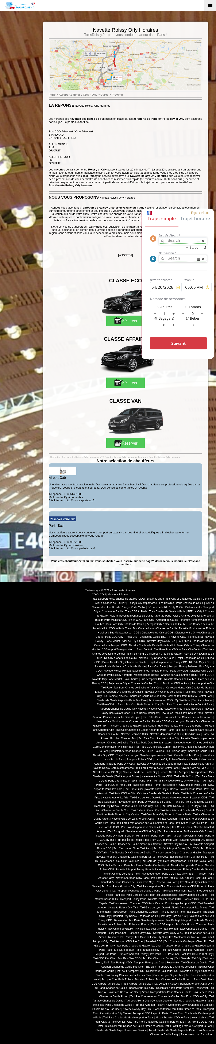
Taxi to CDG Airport (162, 924)
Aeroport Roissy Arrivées (183, 666)
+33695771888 (73, 542)
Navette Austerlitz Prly (115, 797)
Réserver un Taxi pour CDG (162, 971)
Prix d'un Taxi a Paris (200, 861)
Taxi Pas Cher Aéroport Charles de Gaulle (154, 996)
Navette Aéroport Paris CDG (158, 873)
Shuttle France (159, 670)
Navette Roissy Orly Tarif (123, 907)
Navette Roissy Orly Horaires (182, 780)
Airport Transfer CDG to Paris (172, 1017)
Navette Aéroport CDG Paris (132, 877)
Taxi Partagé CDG (121, 962)
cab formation (204, 1034)
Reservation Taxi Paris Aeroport (174, 987)
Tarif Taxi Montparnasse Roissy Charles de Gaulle (178, 894)
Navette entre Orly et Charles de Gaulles (189, 1004)
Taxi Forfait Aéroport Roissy (169, 848)
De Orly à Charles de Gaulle (120, 658)
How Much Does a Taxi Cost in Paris (182, 713)
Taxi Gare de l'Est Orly (188, 958)
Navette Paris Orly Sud (109, 835)
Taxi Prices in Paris (191, 789)
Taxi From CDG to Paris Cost (161, 839)
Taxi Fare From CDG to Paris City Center (177, 649)
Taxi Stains (182, 822)
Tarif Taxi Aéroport (166, 818)
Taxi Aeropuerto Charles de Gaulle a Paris (135, 890)
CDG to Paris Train (120, 628)
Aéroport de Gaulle (167, 619)
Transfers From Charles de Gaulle (192, 801)
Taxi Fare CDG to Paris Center (153, 746)
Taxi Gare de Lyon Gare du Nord (159, 907)
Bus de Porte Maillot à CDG (111, 619)
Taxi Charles (131, 679)
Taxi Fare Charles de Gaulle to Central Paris (187, 704)
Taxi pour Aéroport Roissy (198, 949)
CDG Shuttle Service (110, 865)
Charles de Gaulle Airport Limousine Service (121, 1030)
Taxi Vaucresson (118, 903)
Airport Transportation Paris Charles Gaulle (166, 992)
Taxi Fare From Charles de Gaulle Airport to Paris (145, 822)
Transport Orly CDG (139, 932)
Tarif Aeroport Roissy (127, 776)
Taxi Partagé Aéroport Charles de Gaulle (189, 920)
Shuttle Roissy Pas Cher (106, 1009)
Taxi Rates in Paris (142, 810)
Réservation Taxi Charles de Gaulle (186, 962)
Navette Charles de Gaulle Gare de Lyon (142, 696)
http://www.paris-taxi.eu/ (80, 548)
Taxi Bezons (194, 911)
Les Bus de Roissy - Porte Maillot (126, 607)
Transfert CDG (154, 941)
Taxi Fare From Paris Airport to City (159, 738)
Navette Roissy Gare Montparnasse (113, 768)
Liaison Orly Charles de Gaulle (189, 751)
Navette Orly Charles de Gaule (156, 658)
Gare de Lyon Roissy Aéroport (114, 674)
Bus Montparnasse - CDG (124, 632)
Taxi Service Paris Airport (198, 763)
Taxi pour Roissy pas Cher (149, 962)
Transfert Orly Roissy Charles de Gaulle (136, 916)
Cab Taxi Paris (198, 822)
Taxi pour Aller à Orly (137, 1000)
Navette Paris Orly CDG (121, 763)
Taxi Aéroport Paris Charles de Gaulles (135, 911)
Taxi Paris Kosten (202, 700)
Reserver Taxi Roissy (120, 937)
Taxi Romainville (179, 856)
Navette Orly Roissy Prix (178, 844)
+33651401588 (73, 494)
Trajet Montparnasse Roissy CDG (167, 662)
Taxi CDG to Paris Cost (117, 784)
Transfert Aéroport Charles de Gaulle (132, 751)
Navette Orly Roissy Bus (161, 641)
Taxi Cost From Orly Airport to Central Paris (166, 814)
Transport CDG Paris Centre (146, 903)
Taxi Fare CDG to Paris (110, 704)
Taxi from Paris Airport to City (118, 886)
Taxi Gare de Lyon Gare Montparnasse (163, 861)
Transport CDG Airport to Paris (150, 1013)
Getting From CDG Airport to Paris (192, 1026)
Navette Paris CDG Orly (107, 772)
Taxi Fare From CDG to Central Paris (157, 768)
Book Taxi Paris (204, 877)
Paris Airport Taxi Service (137, 983)
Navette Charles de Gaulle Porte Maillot (152, 645)
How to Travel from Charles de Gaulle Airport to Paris (140, 615)
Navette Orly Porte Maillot (107, 679)
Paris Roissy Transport (145, 713)
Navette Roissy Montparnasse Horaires (126, 670)
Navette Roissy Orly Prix (137, 1009)
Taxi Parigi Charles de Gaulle (110, 987)
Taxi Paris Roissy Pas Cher (123, 992)
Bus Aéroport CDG (151, 679)
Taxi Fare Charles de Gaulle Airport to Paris (128, 1017)
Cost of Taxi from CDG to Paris (172, 683)
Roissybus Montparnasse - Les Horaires (151, 603)
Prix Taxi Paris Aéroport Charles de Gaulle (179, 810)
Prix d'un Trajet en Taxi (123, 738)
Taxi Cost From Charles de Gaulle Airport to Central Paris (138, 1026)
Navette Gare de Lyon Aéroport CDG (133, 818)
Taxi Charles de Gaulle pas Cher (183, 941)
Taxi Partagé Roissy (147, 949)
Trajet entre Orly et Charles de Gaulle (130, 683)
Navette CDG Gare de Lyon (168, 721)
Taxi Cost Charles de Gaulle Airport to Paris (141, 729)
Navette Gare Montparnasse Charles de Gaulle (123, 721)
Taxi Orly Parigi (185, 873)
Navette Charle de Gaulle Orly (140, 772)
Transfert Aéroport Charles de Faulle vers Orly (127, 882)
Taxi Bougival (116, 831)
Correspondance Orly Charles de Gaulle (189, 687)
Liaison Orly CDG (149, 806)
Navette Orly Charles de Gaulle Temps (159, 763)
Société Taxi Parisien (137, 835)
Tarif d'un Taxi (193, 734)
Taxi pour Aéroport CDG (130, 971)
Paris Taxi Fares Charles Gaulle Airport (146, 865)
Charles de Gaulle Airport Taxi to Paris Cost (143, 856)
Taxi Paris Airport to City (151, 886)
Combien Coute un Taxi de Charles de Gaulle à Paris (181, 1000)
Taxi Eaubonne (122, 848)
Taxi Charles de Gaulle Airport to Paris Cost (181, 979)
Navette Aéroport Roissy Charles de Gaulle (187, 869)
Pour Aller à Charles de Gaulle (194, 641)
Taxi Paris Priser (133, 789)
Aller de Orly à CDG (133, 641)
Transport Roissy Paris (133, 899)
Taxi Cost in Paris (182, 827)
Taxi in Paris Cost (184, 776)
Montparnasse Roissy (146, 674)
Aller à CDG (206, 674)
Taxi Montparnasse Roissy (184, 937)
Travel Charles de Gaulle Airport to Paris (172, 1030)
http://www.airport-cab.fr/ (80, 500)
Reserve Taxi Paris (167, 882)
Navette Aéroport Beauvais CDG (188, 797)
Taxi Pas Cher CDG (129, 958)
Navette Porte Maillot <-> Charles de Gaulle (120, 666)
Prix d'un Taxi (125, 746)
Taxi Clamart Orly (193, 835)
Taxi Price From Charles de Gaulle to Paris (187, 717)
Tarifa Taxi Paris (177, 729)
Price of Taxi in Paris (133, 780)
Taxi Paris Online (171, 949)
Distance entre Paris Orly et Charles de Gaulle (173, 598)
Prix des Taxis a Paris (172, 911)
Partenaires (187, 1034)
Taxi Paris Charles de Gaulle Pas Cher (139, 945)
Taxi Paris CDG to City (122, 793)
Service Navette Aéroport (174, 772)
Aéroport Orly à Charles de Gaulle (166, 624)
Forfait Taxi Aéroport (165, 784)
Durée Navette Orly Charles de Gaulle (124, 662)
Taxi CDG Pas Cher (104, 958)
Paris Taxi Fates (193, 708)
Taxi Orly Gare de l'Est (173, 916)
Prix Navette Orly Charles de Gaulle (130, 852)
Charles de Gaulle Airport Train (179, 674)
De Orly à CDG (198, 806)
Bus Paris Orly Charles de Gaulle (125, 624)
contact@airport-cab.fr (69, 497)
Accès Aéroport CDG (160, 700)
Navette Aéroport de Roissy (187, 865)
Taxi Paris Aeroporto (170, 831)
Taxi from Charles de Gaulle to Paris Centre (139, 687)
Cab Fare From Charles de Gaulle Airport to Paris (155, 1021)
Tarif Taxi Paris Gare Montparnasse (150, 742)
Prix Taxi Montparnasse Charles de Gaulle (145, 827)
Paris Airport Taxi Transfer (166, 835)
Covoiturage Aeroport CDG (180, 903)
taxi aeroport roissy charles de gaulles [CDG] (119, 598)
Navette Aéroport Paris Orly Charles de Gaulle (144, 801)
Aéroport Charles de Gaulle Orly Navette (123, 708)
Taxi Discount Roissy (166, 983)
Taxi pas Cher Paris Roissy (117, 979)
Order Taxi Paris (142, 848)
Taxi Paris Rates (142, 784)
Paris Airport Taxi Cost (186, 755)
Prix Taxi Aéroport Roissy (149, 1004)
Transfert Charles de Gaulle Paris (120, 873)
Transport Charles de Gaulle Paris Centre (132, 725)
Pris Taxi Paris (155, 780)
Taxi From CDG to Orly (194, 996)
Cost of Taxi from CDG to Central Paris (190, 696)
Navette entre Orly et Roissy (161, 789)
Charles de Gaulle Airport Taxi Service (140, 844)
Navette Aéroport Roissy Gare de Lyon (138, 869)
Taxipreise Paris (193, 691)
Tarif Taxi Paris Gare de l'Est (131, 894)
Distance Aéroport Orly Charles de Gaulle (119, 691)
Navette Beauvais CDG (134, 734)
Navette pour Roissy (110, 924)
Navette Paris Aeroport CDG (164, 899)
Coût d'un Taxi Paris (127, 861)
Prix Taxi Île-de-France (130, 839)
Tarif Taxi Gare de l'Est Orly (196, 954)
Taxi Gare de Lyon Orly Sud (151, 937)
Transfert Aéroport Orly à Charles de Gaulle (171, 966)
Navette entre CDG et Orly (141, 831)
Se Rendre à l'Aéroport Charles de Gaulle (158, 653)
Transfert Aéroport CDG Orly (196, 983)
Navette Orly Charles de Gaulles (163, 691)
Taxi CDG (193, 848)
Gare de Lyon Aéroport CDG (110, 645)
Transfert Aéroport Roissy (133, 954)
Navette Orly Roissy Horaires (165, 708)
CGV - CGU (99, 594)
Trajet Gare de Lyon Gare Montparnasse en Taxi (144, 755)
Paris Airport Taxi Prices (193, 907)
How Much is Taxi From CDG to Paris (179, 725)
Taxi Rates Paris (151, 717)
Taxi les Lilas (162, 751)
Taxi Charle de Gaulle (120, 928)
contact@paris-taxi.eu (69, 545)
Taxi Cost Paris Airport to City (142, 704)
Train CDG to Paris (136, 611)
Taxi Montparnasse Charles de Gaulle (185, 928)
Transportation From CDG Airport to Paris (177, 1009)
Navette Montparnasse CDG (166, 734)
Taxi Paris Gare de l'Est (120, 949)
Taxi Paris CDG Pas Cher (164, 954)
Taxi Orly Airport (185, 924)
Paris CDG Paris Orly (141, 619)
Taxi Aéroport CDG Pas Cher (127, 941)
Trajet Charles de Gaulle (190, 658)
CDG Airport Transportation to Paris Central (127, 649)
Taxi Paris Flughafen (174, 890)
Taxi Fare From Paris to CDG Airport (171, 877)
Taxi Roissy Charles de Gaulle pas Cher (128, 975)
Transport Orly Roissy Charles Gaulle (115, 806)
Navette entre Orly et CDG (157, 776)
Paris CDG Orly (114, 636)
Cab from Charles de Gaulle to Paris (158, 793)
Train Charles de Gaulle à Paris (167, 611)
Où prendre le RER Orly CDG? (165, 607)
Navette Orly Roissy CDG (168, 932)
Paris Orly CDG (179, 670)
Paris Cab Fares (157, 666)
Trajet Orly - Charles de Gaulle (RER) (147, 636)
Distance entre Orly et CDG (157, 632)
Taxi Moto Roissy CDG (174, 806)
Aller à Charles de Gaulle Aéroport (192, 615)
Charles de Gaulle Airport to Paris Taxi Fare (122, 700)
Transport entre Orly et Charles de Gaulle (177, 852)
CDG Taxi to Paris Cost (192, 784)
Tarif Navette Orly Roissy (198, 831)
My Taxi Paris (182, 700)
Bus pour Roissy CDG (139, 759)
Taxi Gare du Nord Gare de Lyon (148, 797)
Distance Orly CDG (201, 670)
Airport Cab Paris (106, 954)
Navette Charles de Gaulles (180, 679)
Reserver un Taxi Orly (141, 987)
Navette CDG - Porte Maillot (186, 636)
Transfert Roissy (144, 979)
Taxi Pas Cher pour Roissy (158, 958)
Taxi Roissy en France (136, 924)
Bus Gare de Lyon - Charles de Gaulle (155, 628)
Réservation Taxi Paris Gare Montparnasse (139, 920)
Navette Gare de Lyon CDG (196, 768)
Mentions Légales (118, 594)
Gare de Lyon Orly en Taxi (168, 975)
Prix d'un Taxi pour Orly (148, 928)
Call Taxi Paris (199, 856)
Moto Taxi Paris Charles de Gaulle (112, 1004)
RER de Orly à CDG (200, 662)
